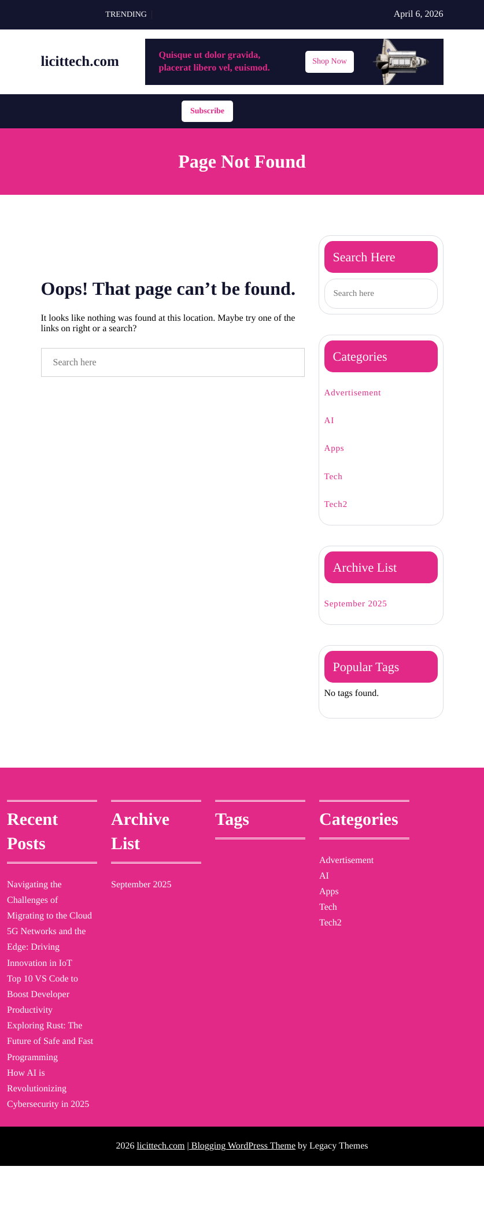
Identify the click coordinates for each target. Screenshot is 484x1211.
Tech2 (338, 510)
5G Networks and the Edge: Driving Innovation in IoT (46, 972)
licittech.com (90, 66)
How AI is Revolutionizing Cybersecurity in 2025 (44, 1121)
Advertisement (359, 398)
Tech (335, 482)
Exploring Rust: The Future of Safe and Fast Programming (50, 1067)
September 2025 (363, 609)
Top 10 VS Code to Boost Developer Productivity (48, 1019)
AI (328, 426)
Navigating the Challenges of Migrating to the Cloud (43, 917)
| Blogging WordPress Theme (241, 1189)
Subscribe (207, 116)
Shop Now (329, 66)
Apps (336, 455)
